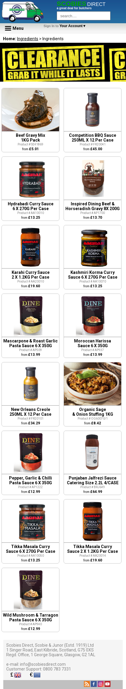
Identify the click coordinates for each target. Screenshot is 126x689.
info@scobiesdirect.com (43, 664)
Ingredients (27, 38)
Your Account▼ (66, 26)
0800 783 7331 (57, 669)
